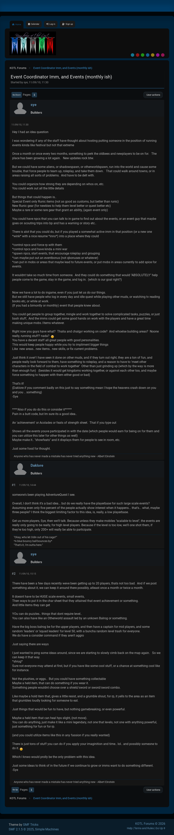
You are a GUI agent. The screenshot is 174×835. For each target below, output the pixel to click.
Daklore (37, 465)
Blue (147, 55)
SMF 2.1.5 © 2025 (21, 829)
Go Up (15, 789)
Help (129, 828)
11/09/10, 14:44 (27, 485)
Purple (157, 55)
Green (142, 55)
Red (137, 55)
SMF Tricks (30, 824)
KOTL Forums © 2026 (150, 824)
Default (132, 55)
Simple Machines (47, 829)
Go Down (17, 95)
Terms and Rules (144, 828)
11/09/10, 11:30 (19, 124)
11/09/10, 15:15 (27, 573)
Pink (163, 55)
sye (33, 104)
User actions (153, 94)
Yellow (152, 55)
